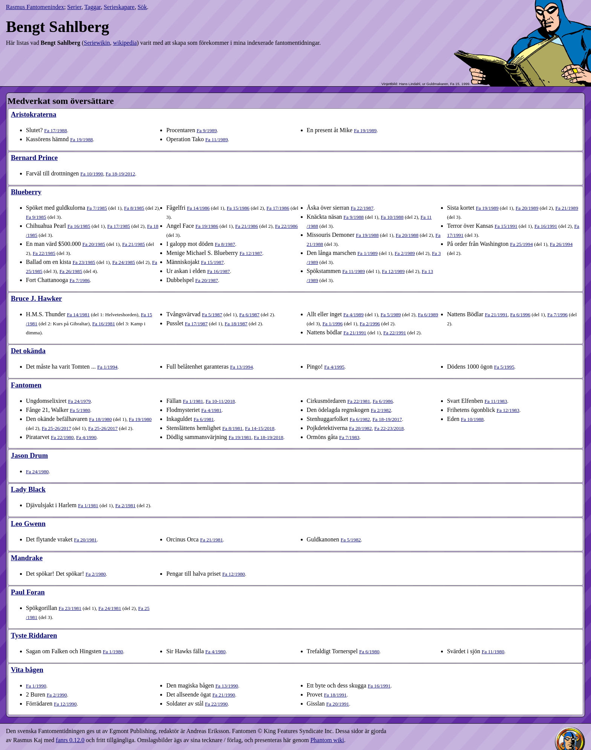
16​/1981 (103, 323)
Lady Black (28, 489)
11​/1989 (216, 139)
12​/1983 (508, 410)
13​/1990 (226, 686)
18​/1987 (236, 323)
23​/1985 (83, 262)
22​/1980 (62, 437)
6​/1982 (360, 419)
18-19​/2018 (268, 437)
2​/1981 (125, 505)
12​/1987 (250, 253)
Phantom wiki (327, 740)
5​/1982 (351, 540)
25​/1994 (521, 244)
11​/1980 (493, 651)
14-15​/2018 (259, 428)
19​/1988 (81, 139)
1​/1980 (113, 651)
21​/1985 (133, 244)
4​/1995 (334, 367)
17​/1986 (277, 208)
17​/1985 (118, 226)
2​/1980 (96, 574)
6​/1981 (204, 419)
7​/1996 (557, 314)
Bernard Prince (34, 158)
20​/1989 (527, 208)
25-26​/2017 (56, 428)
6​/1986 (383, 401)
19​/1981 (240, 437)
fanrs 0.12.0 (70, 740)
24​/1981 (109, 608)
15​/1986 (238, 208)
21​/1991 (354, 332)
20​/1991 (337, 704)
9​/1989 (207, 130)
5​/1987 (212, 314)
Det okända (28, 351)
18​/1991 (335, 695)
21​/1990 (223, 695)
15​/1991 (506, 226)
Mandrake (27, 558)
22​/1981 (359, 401)
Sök (142, 7)
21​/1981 (211, 540)
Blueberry (26, 192)
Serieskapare (119, 7)
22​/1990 (216, 704)
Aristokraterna (34, 114)
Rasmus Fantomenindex (35, 7)
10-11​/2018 (220, 401)
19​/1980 (140, 419)
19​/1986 (207, 226)
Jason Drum (29, 455)
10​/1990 (91, 174)
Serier (74, 7)
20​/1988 (407, 235)
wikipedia (125, 43)
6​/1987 (249, 314)
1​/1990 (36, 686)
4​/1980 (215, 651)
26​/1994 (561, 244)
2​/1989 (405, 253)
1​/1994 (107, 367)
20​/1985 (94, 244)
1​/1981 (193, 401)
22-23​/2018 (389, 428)
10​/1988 (392, 217)
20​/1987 (206, 280)
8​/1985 (134, 208)
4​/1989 (353, 314)
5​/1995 (504, 367)
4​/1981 (211, 410)
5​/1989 (391, 314)
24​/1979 (79, 401)
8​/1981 (232, 428)
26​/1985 (71, 271)
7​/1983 (349, 437)
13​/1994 (241, 367)
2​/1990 (57, 695)
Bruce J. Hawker (36, 298)
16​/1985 (78, 226)
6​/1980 (369, 651)
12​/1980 (233, 574)
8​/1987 (225, 244)
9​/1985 (36, 217)
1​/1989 (367, 253)
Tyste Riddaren (34, 635)
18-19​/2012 (120, 174)
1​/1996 (332, 323)
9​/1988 (353, 217)
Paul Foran (28, 592)
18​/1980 (100, 419)
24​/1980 (37, 471)
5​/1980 (80, 410)
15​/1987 (212, 262)
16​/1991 (545, 226)
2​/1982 (381, 410)
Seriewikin (97, 43)
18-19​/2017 (387, 419)
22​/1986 (286, 226)
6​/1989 (428, 314)
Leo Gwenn (28, 523)
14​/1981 (78, 314)
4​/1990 (86, 437)
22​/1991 (394, 332)
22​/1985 (44, 253)
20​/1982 (360, 428)
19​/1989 (365, 130)
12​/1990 (65, 704)
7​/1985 (97, 208)
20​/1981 (85, 540)
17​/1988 (55, 130)
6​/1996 (520, 314)
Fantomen (26, 385)
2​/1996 (370, 323)
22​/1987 (362, 208)
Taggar (92, 7)
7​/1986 (79, 280)
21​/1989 (567, 208)
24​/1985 (123, 262)
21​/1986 (246, 226)
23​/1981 (70, 608)
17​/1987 (196, 323)
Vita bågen (27, 670)
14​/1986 (198, 208)
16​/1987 (218, 271)
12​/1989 (393, 271)
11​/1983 (496, 401)
